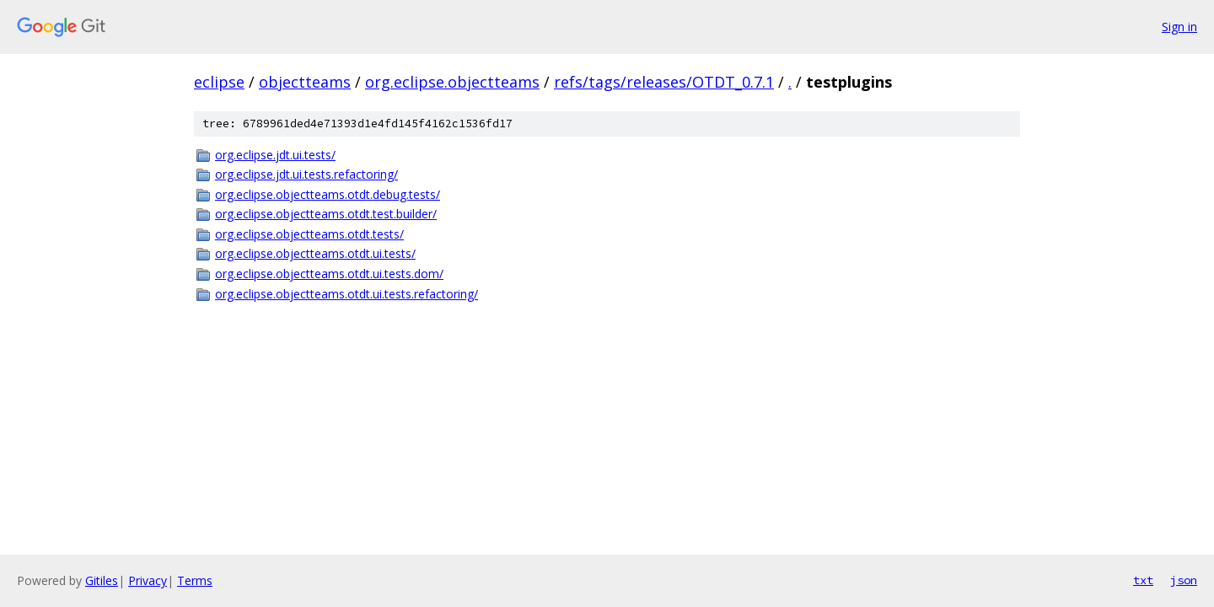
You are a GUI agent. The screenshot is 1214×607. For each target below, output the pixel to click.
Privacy (147, 580)
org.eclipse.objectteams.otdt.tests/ (309, 234)
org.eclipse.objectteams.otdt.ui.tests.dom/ (329, 274)
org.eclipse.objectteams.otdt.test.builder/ (326, 214)
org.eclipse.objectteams (452, 82)
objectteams (305, 82)
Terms (194, 580)
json (1183, 580)
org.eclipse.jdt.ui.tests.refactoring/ (306, 174)
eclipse (219, 82)
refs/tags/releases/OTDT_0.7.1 (664, 82)
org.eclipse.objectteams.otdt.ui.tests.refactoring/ (346, 294)
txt (1143, 580)
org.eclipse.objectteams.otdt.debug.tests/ (327, 194)
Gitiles (101, 580)
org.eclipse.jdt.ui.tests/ (275, 155)
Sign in (1179, 27)
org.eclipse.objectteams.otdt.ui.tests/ (315, 253)
